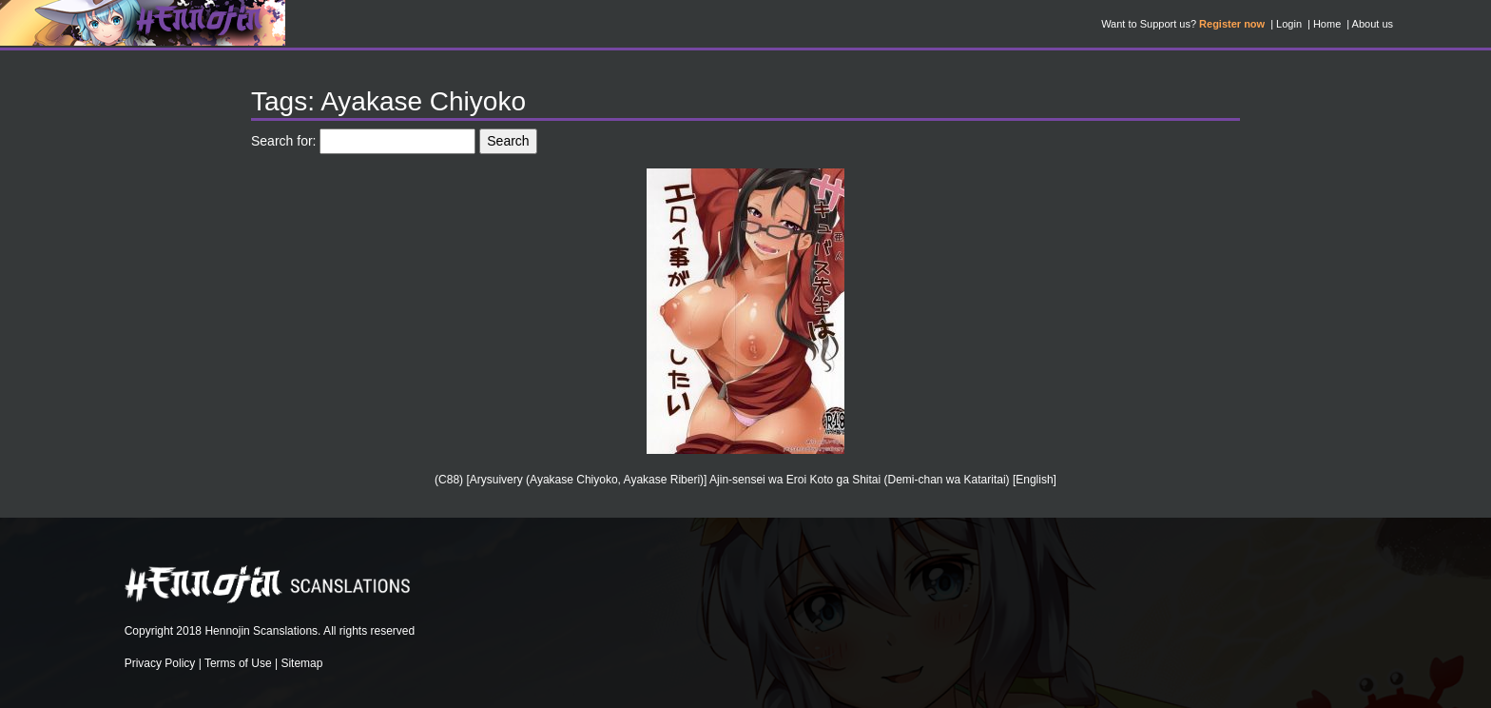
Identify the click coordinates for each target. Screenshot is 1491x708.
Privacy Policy (160, 663)
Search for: (283, 140)
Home (1327, 24)
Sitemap (301, 663)
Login (1289, 24)
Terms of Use (238, 663)
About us (1372, 24)
